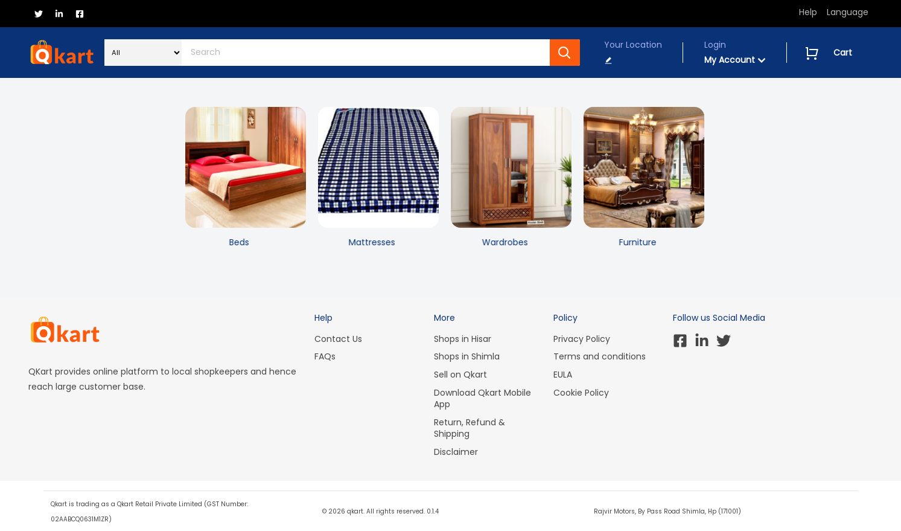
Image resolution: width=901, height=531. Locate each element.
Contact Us (338, 339)
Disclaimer (456, 452)
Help (808, 12)
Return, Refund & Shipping (469, 428)
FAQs (325, 356)
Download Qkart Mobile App (482, 399)
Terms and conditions (599, 356)
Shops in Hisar (462, 339)
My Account (735, 60)
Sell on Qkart (460, 374)
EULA (562, 374)
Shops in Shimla (467, 356)
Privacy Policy (581, 339)
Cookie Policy (581, 393)
